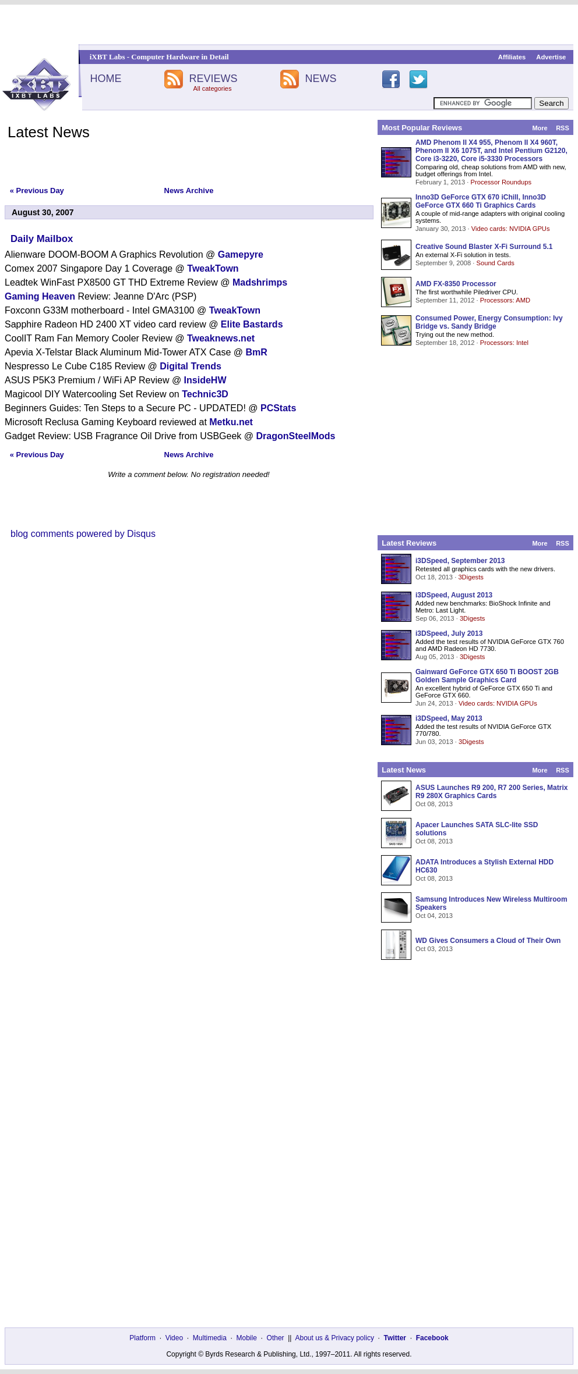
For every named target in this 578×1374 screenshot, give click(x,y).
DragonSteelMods (296, 436)
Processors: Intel (504, 342)
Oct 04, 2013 (434, 915)
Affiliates (512, 57)
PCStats (278, 408)
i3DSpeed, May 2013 (448, 718)
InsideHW (205, 380)
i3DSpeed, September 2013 (460, 561)
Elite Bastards (252, 324)
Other (275, 1338)
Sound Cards (495, 262)
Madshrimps (259, 282)
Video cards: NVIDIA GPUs (510, 228)
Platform (142, 1338)
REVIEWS (213, 78)
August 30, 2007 (43, 212)
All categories (212, 88)
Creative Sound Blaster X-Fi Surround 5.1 (483, 247)
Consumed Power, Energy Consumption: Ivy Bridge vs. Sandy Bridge (489, 322)
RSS (562, 127)
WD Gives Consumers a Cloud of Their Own (488, 941)
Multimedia (210, 1338)
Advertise (551, 57)
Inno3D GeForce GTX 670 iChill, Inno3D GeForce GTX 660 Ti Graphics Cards (480, 201)
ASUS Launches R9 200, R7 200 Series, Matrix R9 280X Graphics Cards (491, 792)
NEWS (321, 78)
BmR (256, 352)
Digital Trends (190, 366)
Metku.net (231, 422)
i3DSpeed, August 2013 (453, 595)
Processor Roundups (501, 182)
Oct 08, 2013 (434, 803)
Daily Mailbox (41, 238)
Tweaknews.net (221, 338)
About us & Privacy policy (334, 1338)
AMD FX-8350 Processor (455, 284)
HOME (105, 78)
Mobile (247, 1338)
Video (174, 1338)
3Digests (471, 577)
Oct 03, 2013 (434, 948)
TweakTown (212, 268)
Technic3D (205, 394)
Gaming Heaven (40, 296)
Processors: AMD (505, 300)
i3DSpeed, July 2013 (448, 633)
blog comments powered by (83, 534)
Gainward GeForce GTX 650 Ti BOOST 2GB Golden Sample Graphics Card (487, 676)
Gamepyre (240, 254)
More (539, 127)
